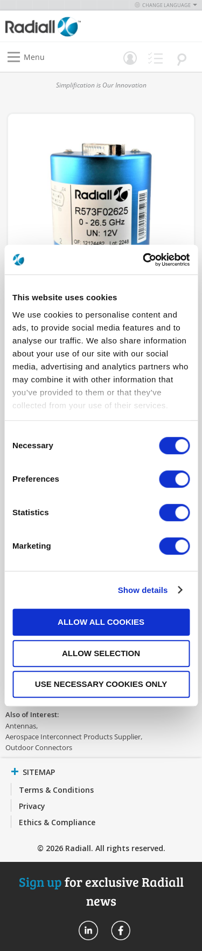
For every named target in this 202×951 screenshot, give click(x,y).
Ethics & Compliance (57, 822)
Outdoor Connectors (38, 747)
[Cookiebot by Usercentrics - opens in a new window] (144, 260)
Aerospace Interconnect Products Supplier (73, 736)
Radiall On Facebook (120, 930)
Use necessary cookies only (101, 684)
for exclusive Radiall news (101, 891)
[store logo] (56, 26)
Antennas (20, 726)
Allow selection (101, 653)
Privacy (32, 806)
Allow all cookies (101, 621)
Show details (143, 590)
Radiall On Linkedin (88, 930)
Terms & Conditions (56, 790)
